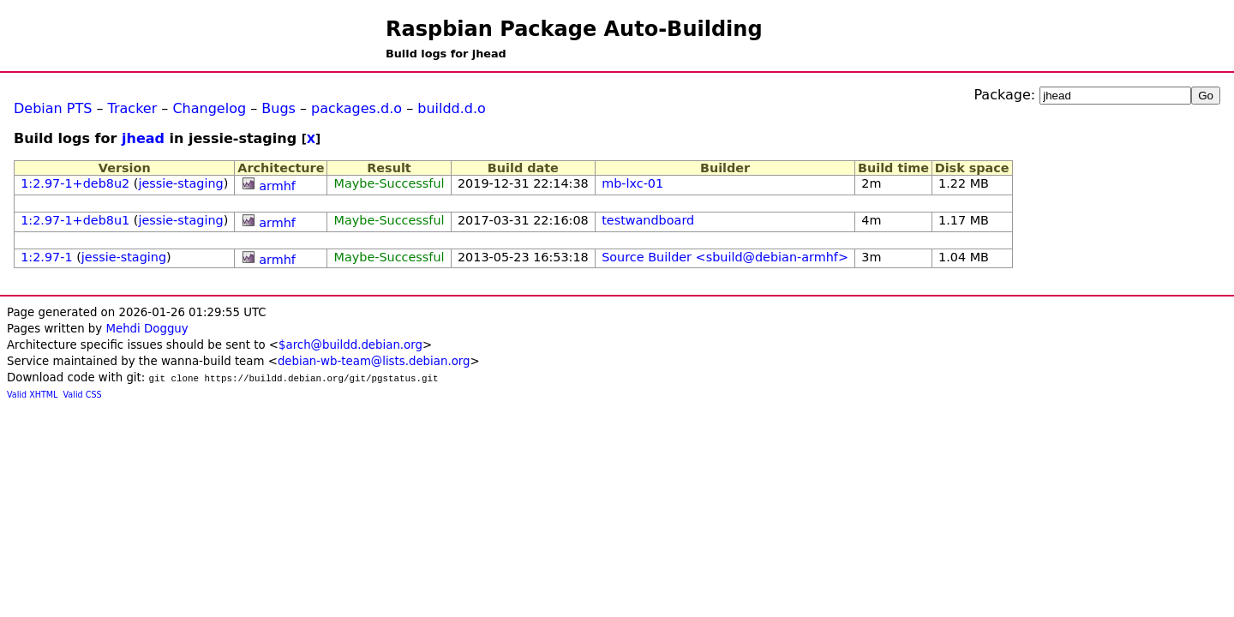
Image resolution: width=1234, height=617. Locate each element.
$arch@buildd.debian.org (350, 344)
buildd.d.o (451, 108)
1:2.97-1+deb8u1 (75, 220)
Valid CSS (82, 394)
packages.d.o (356, 108)
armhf (277, 186)
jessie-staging (180, 183)
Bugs (278, 108)
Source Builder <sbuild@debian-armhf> (725, 257)
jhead (143, 138)
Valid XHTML (32, 394)
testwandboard (648, 220)
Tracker (133, 108)
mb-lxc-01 (632, 183)
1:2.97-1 (46, 257)
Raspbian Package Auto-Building (574, 29)
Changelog (209, 108)
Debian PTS (53, 108)
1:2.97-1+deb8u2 (75, 183)
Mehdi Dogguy (146, 328)
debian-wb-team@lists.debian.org (374, 361)
